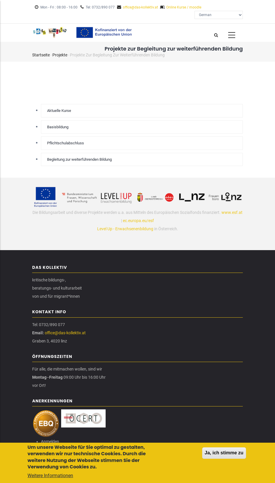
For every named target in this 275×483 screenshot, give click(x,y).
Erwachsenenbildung (134, 228)
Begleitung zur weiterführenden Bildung (79, 159)
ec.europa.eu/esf (138, 220)
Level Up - (106, 228)
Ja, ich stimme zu (224, 454)
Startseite (41, 55)
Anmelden (50, 441)
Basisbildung (57, 127)
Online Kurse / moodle (183, 7)
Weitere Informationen (50, 477)
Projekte (59, 55)
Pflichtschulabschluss (65, 143)
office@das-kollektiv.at (140, 7)
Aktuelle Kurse (59, 110)
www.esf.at (232, 212)
